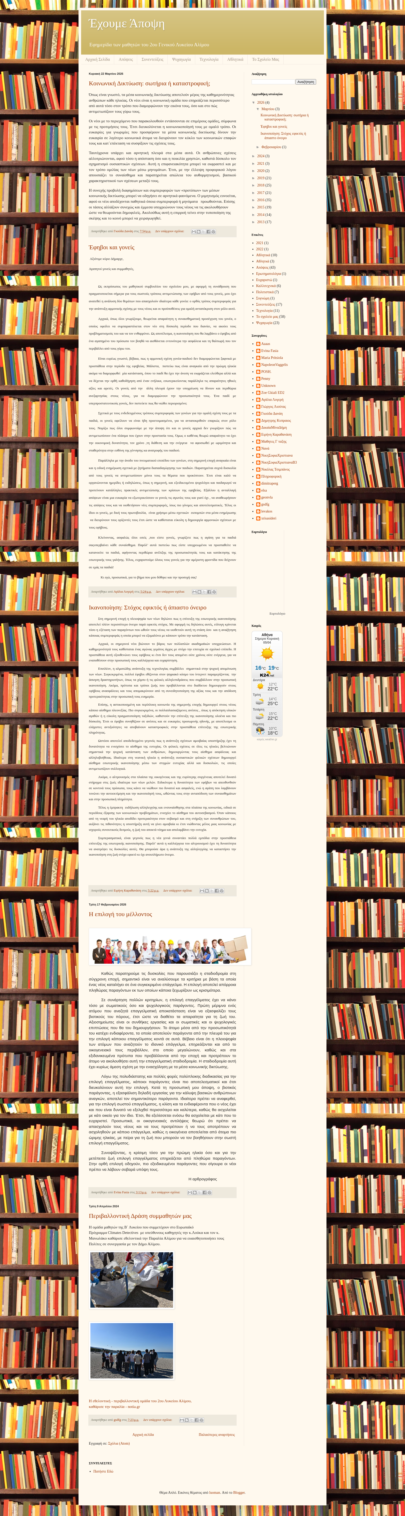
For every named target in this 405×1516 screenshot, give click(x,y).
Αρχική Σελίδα (97, 59)
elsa (264, 490)
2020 (261, 171)
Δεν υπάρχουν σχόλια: (170, 231)
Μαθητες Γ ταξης (274, 441)
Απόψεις (126, 59)
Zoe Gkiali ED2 (272, 393)
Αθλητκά (262, 261)
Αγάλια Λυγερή (272, 400)
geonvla (267, 497)
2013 (261, 222)
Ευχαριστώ (264, 280)
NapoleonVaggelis (274, 365)
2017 (261, 193)
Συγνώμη (263, 298)
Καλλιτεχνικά (266, 286)
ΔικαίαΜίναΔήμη (274, 427)
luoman (214, 1493)
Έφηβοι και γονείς (111, 247)
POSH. (266, 372)
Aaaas (265, 344)
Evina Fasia (269, 351)
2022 (259, 249)
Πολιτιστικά (265, 292)
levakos (266, 511)
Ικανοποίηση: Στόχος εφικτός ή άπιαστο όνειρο (147, 607)
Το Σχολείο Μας (265, 59)
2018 (261, 185)
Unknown (268, 386)
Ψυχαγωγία (181, 59)
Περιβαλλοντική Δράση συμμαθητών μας (140, 1215)
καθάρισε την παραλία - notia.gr (114, 1406)
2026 (261, 102)
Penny (265, 379)
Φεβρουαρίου (271, 147)
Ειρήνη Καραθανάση (276, 434)
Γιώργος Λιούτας (273, 407)
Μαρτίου (268, 109)
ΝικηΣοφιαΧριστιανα (277, 455)
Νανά (265, 448)
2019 (261, 178)
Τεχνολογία (209, 59)
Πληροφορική (271, 476)
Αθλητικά (235, 59)
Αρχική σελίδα (143, 1435)
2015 (261, 207)
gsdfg (265, 504)
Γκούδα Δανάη (272, 414)
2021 (261, 163)
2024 (261, 156)
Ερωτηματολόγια (268, 274)
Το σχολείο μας (267, 317)
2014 (261, 215)
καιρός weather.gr (267, 739)
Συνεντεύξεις (152, 59)
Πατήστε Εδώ (103, 1471)
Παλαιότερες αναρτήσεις (217, 1435)
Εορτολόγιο (277, 613)
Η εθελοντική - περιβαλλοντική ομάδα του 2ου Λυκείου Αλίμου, (140, 1401)
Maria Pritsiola (272, 358)
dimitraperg (269, 483)
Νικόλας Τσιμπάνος (275, 469)
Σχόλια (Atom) (119, 1443)
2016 (261, 200)
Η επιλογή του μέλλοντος (120, 914)
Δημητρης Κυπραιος (276, 421)
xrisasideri (268, 518)
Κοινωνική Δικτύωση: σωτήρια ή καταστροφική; (149, 83)
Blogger (239, 1493)
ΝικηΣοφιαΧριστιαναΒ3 (279, 462)
